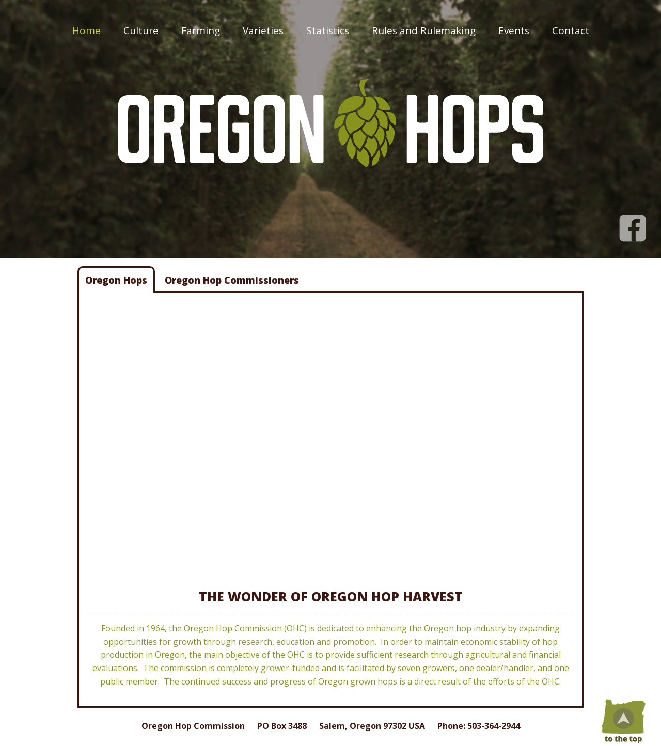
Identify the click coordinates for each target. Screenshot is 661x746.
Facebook (632, 223)
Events (513, 30)
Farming (200, 30)
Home (86, 30)
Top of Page (622, 720)
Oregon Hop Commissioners (232, 280)
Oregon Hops (116, 280)
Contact (570, 30)
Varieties (263, 30)
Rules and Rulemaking (424, 30)
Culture (141, 30)
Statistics (327, 30)
